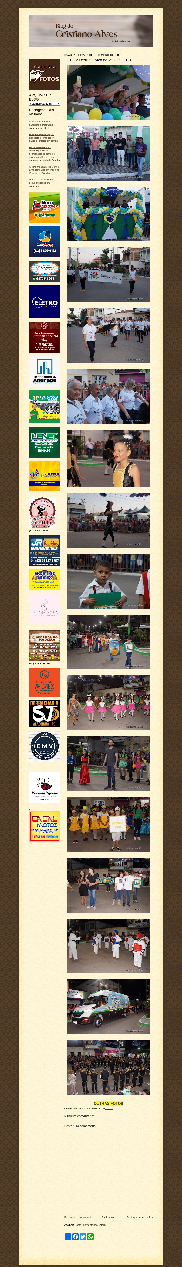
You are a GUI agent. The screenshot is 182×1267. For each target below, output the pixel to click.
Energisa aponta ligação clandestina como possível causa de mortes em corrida (43, 137)
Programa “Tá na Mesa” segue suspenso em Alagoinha (41, 182)
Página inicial (109, 1217)
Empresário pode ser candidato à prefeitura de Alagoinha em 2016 (42, 124)
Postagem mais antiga (139, 1217)
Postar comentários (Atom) (91, 1224)
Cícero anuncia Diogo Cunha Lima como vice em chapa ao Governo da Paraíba (44, 170)
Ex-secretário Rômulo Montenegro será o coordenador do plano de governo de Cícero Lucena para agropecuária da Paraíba (44, 154)
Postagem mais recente (78, 1217)
